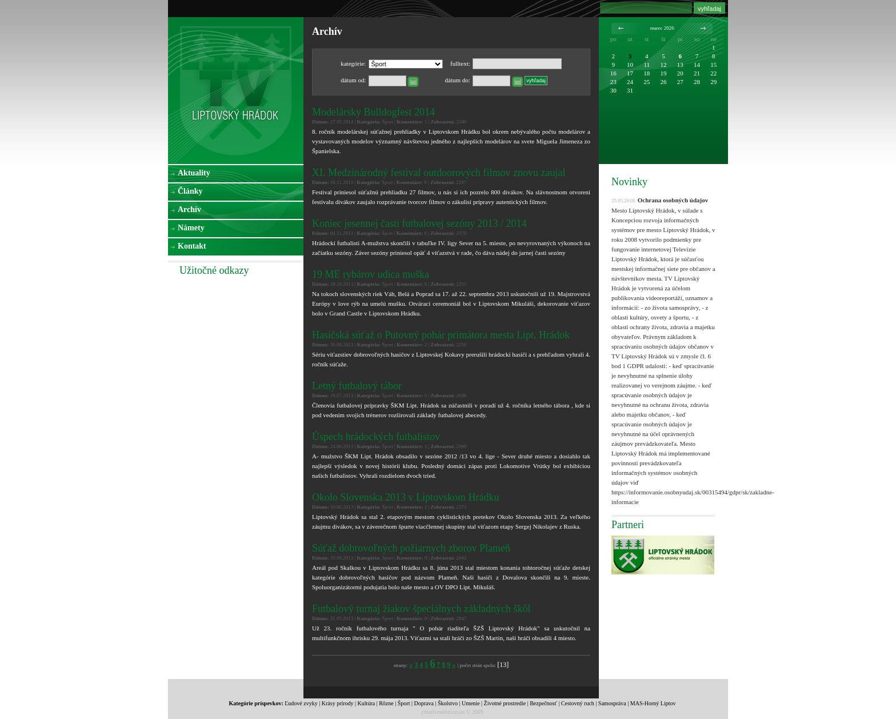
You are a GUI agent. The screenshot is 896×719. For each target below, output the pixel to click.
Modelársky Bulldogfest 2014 (373, 112)
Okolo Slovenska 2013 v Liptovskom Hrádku (405, 497)
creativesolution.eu (443, 712)
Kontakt (192, 246)
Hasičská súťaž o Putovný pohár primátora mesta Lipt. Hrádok (441, 335)
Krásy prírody (338, 703)
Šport (404, 703)
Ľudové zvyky (301, 703)
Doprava (423, 703)
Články (190, 191)
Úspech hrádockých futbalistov (376, 436)
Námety (191, 227)
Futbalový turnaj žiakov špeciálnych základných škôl (421, 608)
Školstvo (448, 703)
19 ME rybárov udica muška (370, 274)
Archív (189, 209)
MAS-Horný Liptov (653, 703)
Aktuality (194, 173)
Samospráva (612, 703)
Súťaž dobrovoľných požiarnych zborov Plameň (411, 548)
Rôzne (386, 703)
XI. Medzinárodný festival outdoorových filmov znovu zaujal (438, 172)
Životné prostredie (505, 703)
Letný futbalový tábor (357, 386)
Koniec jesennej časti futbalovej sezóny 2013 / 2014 (419, 223)
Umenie (471, 703)
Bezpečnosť (543, 703)
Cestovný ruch (577, 703)
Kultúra (366, 703)
